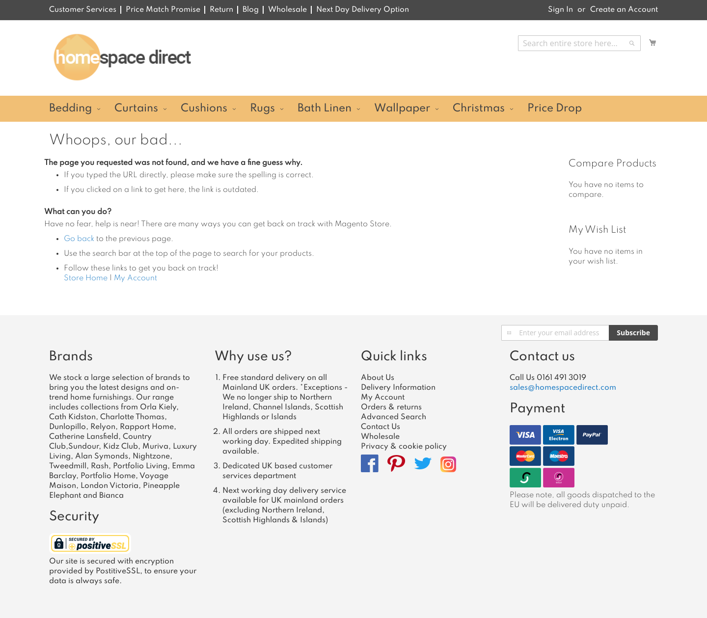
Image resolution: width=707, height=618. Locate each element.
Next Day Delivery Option (362, 10)
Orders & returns (391, 407)
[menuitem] (73, 109)
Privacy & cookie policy (404, 447)
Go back (79, 239)
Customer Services (82, 10)
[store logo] (122, 57)
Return (221, 10)
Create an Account (624, 10)
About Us (377, 378)
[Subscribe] (633, 333)
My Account (135, 278)
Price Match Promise (163, 10)
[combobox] (579, 43)
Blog (251, 10)
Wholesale (287, 10)
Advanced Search (393, 417)
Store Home (86, 278)
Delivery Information (398, 388)
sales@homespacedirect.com (563, 388)
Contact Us (380, 427)
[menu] (353, 109)
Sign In (560, 10)
